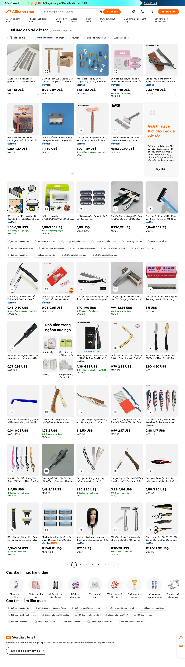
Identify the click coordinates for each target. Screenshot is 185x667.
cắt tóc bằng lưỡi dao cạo (20, 248)
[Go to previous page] (68, 564)
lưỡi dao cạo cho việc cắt (152, 608)
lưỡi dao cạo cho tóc (18, 241)
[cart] (143, 12)
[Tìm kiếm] (112, 11)
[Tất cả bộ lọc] (18, 37)
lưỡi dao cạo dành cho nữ (99, 621)
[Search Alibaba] (70, 11)
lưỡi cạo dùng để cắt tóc (73, 241)
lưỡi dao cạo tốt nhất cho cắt (86, 608)
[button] (100, 12)
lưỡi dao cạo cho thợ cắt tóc (22, 615)
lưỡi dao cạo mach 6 (144, 615)
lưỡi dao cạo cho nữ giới (87, 615)
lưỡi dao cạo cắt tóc (131, 241)
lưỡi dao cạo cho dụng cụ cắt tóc (50, 608)
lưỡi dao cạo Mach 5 (45, 621)
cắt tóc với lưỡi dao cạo (113, 248)
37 (111, 565)
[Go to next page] (117, 564)
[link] (181, 638)
